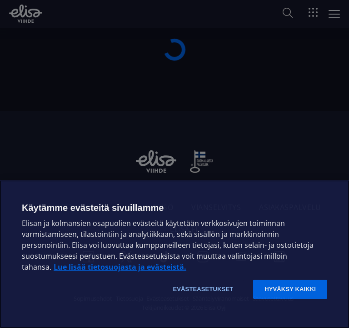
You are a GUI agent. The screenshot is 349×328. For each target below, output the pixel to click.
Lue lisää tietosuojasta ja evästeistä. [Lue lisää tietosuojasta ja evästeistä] (120, 267)
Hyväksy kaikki (290, 289)
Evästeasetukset (203, 289)
